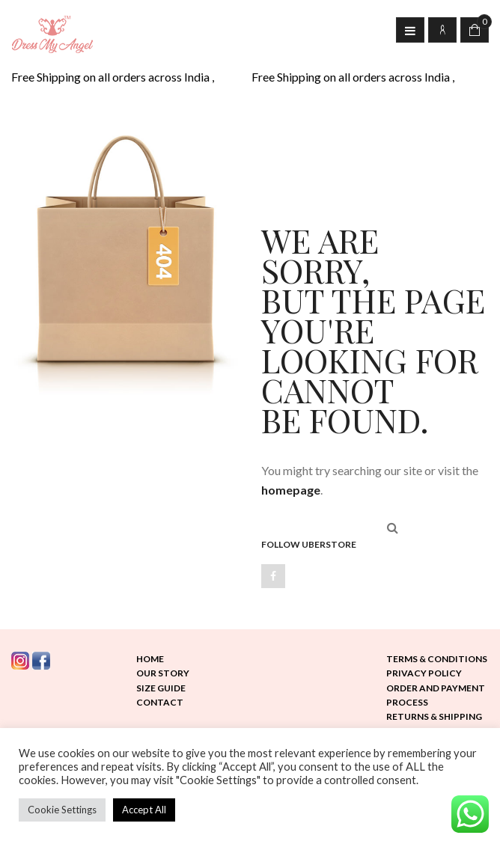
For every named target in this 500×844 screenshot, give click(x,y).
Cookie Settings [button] (62, 810)
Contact (159, 702)
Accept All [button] (144, 810)
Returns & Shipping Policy (434, 723)
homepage (290, 490)
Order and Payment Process (435, 695)
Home (150, 658)
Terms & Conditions (436, 658)
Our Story (162, 673)
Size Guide (161, 688)
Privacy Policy (424, 673)
